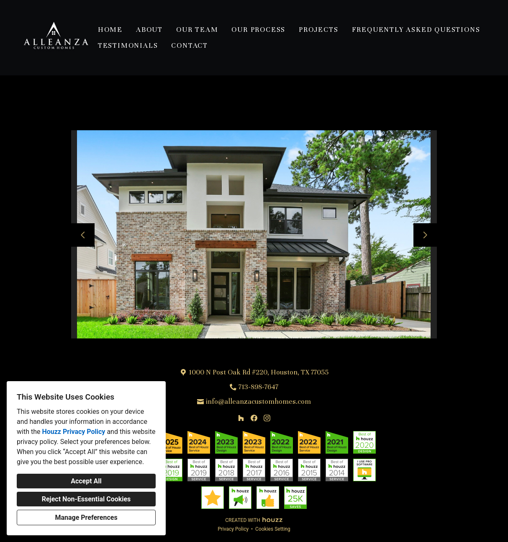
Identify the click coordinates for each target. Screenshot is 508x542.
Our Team (197, 29)
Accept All (86, 481)
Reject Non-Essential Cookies (86, 499)
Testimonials (128, 45)
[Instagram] (267, 418)
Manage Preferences (86, 517)
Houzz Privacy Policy (73, 432)
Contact (189, 45)
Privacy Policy (233, 529)
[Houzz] (241, 418)
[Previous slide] (83, 235)
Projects (318, 29)
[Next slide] (425, 235)
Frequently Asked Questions (416, 29)
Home (110, 29)
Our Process (258, 29)
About (149, 29)
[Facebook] (254, 418)
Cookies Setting (272, 529)
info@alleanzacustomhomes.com (258, 401)
